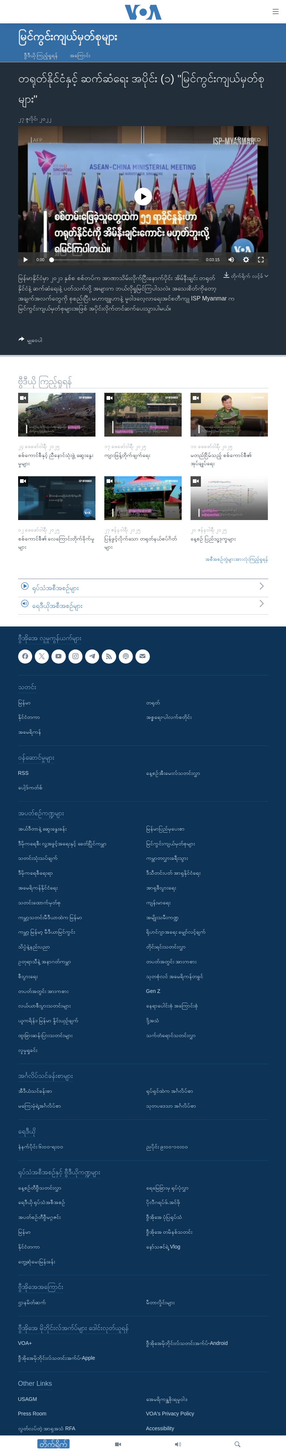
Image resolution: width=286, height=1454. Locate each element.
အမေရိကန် (29, 732)
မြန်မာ (24, 702)
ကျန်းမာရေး (158, 902)
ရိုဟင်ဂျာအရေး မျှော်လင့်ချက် (176, 932)
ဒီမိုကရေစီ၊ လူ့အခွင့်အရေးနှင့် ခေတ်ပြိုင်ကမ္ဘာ (62, 843)
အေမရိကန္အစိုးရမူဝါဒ (167, 1399)
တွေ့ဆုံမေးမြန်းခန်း (36, 1261)
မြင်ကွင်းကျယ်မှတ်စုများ (170, 843)
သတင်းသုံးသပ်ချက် (38, 858)
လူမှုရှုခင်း (27, 1050)
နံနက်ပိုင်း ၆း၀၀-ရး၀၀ (41, 1147)
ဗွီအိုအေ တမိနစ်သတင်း (169, 1232)
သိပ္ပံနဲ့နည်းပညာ (34, 947)
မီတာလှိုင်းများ (160, 1303)
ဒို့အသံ (152, 1021)
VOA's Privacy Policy (170, 1414)
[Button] (30, 341)
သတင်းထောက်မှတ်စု (39, 902)
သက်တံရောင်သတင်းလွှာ (171, 1035)
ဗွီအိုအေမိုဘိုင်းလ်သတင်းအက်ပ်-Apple (56, 1358)
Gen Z (153, 991)
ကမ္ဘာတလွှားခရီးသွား (167, 858)
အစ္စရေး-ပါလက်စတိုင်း (169, 717)
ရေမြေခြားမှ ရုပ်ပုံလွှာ (167, 1188)
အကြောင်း (80, 55)
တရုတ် (153, 702)
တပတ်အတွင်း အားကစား (43, 991)
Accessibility (160, 1429)
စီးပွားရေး (28, 976)
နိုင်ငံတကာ (29, 717)
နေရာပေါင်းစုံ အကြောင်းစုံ (172, 1006)
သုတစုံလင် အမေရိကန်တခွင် (174, 976)
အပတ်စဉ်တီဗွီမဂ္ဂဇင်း (39, 1217)
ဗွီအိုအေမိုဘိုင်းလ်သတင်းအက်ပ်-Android (187, 1343)
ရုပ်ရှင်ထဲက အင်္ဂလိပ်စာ (170, 1091)
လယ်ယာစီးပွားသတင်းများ (44, 1006)
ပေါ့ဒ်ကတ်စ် (30, 788)
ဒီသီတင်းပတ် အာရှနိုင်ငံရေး (173, 873)
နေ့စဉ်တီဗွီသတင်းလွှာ (39, 1188)
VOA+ (25, 1343)
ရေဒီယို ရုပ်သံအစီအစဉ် (41, 1202)
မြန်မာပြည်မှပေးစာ (165, 829)
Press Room (32, 1414)
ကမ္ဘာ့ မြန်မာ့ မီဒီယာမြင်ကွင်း (46, 932)
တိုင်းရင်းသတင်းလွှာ (166, 947)
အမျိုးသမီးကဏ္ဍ (162, 917)
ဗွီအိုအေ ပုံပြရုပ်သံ (164, 1217)
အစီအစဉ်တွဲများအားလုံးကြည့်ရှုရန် (236, 559)
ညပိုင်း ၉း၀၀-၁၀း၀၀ (167, 1147)
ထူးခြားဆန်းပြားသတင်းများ (45, 1035)
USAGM (27, 1399)
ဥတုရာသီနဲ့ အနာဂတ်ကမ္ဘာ (44, 961)
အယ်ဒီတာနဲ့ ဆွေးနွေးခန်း (42, 829)
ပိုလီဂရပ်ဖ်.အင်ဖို (163, 1202)
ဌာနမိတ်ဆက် (32, 1303)
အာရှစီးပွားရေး (161, 888)
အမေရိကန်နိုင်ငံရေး (38, 888)
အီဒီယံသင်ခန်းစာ (35, 1091)
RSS (23, 773)
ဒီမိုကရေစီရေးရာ (35, 873)
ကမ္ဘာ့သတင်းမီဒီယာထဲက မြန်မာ (50, 917)
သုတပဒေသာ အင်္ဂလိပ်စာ (171, 1106)
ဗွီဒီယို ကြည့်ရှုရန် (41, 55)
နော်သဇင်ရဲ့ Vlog (163, 1247)
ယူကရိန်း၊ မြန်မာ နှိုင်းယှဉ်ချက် (48, 1021)
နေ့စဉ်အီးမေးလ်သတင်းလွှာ (173, 773)
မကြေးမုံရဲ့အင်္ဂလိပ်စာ (39, 1106)
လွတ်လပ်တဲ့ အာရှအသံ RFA (46, 1429)
